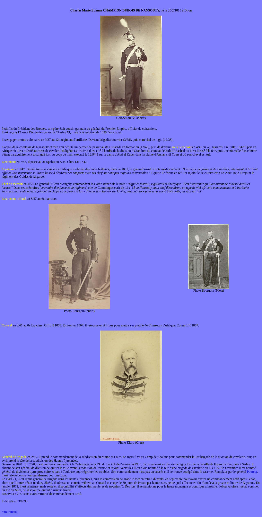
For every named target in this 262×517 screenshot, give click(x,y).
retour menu (10, 512)
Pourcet (252, 471)
